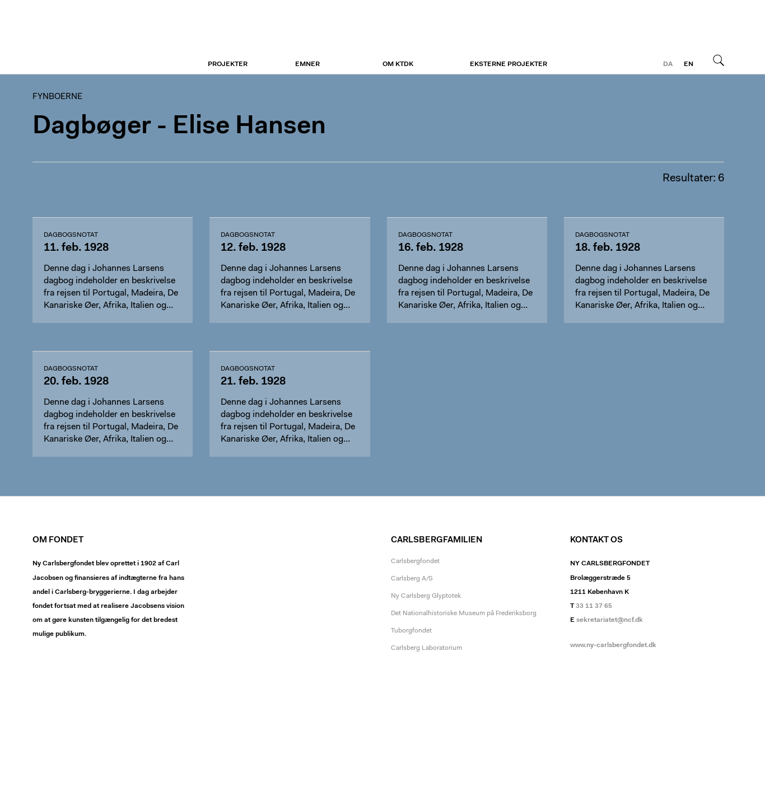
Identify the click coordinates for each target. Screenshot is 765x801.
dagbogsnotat (71, 235)
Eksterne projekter (508, 64)
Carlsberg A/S (412, 578)
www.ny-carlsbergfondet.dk (613, 645)
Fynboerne (101, 37)
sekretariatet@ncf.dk (609, 620)
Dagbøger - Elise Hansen (179, 126)
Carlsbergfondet (415, 561)
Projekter (228, 64)
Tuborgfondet (411, 630)
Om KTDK (397, 64)
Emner (307, 64)
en (688, 64)
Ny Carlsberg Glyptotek (426, 596)
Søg (719, 60)
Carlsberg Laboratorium (426, 648)
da (668, 64)
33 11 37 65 (594, 606)
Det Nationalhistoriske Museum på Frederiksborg (464, 613)
